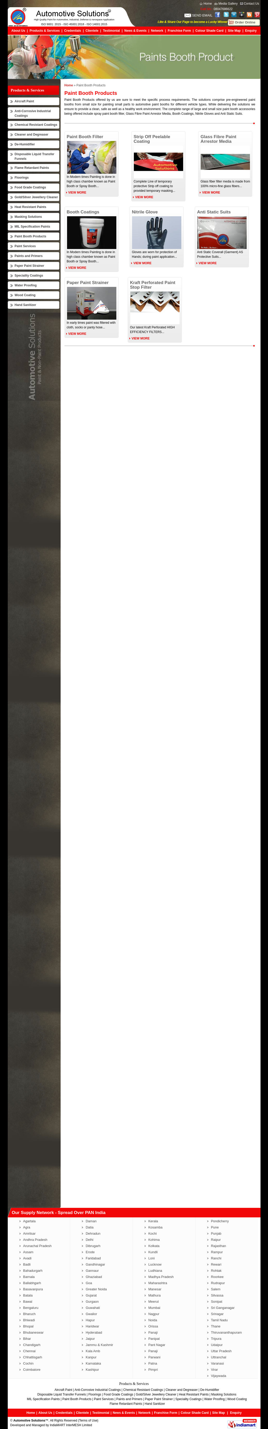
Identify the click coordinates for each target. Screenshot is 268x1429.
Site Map (234, 30)
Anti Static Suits (214, 212)
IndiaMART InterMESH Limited (71, 1425)
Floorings (22, 177)
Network (157, 30)
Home (208, 3)
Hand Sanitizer (25, 305)
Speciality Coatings (29, 275)
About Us (18, 30)
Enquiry (251, 30)
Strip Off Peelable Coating (152, 139)
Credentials (72, 30)
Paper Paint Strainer (29, 266)
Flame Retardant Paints (32, 168)
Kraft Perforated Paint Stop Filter (152, 285)
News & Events (135, 30)
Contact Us (251, 3)
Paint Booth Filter (85, 136)
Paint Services (25, 246)
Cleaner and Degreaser (31, 134)
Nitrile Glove (145, 212)
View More (77, 192)
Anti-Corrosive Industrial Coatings (98, 1390)
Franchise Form (179, 30)
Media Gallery (228, 3)
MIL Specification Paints (32, 226)
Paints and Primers (29, 256)
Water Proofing (26, 285)
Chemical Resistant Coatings (36, 125)
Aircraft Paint (24, 101)
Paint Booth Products (30, 236)
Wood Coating (25, 295)
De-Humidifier (25, 144)
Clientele (92, 30)
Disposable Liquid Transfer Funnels (61, 1394)
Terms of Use (88, 1420)
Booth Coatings (83, 212)
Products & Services (45, 30)
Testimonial (111, 30)
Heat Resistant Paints (30, 207)
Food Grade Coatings (30, 187)
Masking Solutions (28, 217)
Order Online (245, 22)
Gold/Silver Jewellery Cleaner (36, 197)
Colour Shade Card (210, 30)
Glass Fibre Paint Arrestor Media (218, 139)
